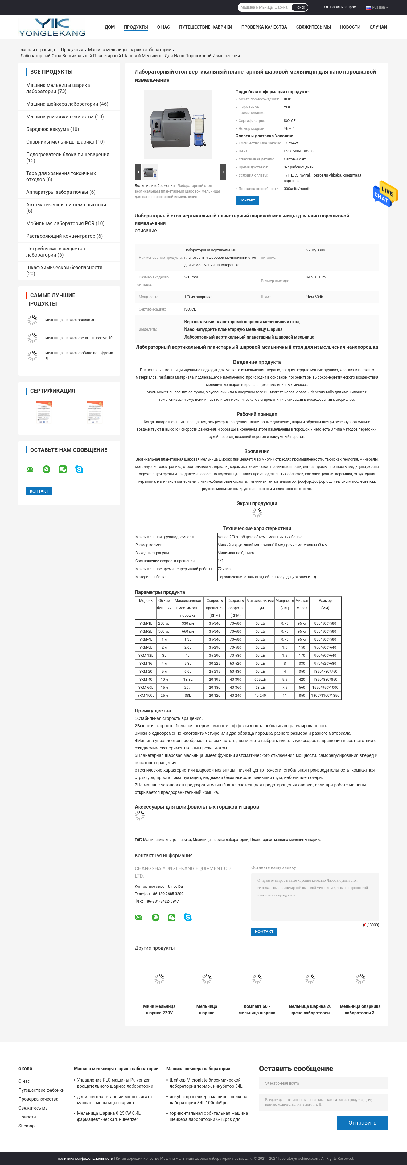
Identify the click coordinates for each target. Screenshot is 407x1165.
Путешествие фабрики (205, 27)
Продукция (72, 49)
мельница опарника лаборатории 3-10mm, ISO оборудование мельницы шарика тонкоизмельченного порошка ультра (360, 1010)
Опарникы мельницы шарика (60, 142)
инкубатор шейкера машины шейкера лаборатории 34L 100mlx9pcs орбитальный (208, 1100)
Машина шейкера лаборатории (62, 104)
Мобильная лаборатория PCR (60, 223)
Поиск (300, 7)
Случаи (378, 27)
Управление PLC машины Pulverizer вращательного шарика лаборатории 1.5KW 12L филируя (115, 1084)
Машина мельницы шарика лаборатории (129, 49)
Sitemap (26, 1125)
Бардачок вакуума (47, 129)
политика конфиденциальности (85, 1158)
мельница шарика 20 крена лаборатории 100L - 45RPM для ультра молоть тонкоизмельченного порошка (310, 1010)
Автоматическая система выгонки (66, 205)
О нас (163, 27)
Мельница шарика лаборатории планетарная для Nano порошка (206, 1010)
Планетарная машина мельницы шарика (286, 840)
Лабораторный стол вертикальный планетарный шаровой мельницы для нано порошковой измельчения (177, 191)
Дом (110, 27)
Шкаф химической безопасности (64, 267)
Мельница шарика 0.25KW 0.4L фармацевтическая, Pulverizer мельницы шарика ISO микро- (109, 1117)
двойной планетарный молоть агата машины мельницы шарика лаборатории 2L (114, 1100)
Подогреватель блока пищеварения (67, 154)
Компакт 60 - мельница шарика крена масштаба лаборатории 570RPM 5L (257, 1010)
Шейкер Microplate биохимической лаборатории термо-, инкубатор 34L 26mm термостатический (206, 1084)
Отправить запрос (340, 7)
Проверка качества (264, 27)
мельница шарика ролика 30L (71, 320)
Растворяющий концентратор (60, 236)
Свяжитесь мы (313, 27)
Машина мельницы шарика (167, 840)
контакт (247, 200)
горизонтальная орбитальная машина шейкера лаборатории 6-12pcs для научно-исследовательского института (209, 1117)
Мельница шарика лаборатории (221, 840)
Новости (350, 27)
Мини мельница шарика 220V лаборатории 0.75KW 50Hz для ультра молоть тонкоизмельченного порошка (159, 1010)
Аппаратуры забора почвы (57, 192)
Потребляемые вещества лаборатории (55, 252)
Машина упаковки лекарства (60, 117)
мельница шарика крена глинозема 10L (79, 338)
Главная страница (36, 49)
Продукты (136, 27)
